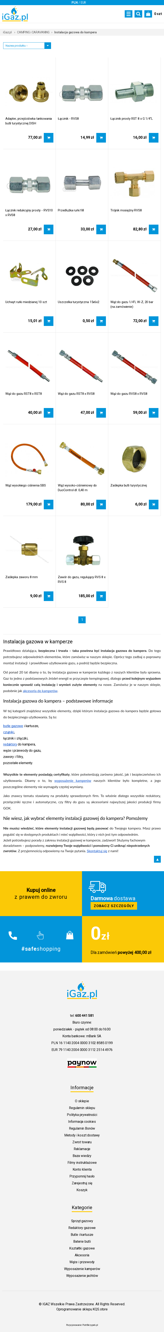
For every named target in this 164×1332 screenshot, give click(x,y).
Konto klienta (82, 1169)
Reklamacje (82, 1149)
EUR (83, 2)
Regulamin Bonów (82, 1128)
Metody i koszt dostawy (82, 1135)
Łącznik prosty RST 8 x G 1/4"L (131, 119)
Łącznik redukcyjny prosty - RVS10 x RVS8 (29, 212)
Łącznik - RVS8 (68, 119)
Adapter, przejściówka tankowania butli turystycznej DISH (28, 121)
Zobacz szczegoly (123, 893)
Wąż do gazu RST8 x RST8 (23, 394)
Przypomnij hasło (82, 1176)
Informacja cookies (82, 1122)
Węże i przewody (82, 1262)
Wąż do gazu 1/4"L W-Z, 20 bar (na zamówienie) (131, 304)
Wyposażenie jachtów (82, 1276)
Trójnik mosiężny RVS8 (126, 210)
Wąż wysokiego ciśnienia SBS (25, 485)
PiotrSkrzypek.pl (90, 1325)
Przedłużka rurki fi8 (71, 210)
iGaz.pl (7, 32)
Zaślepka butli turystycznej (128, 485)
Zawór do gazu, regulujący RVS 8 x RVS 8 (81, 579)
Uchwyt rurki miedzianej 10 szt (26, 302)
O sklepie (82, 1101)
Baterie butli (82, 1241)
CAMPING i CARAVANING (33, 32)
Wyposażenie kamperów (82, 1269)
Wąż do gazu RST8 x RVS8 (76, 394)
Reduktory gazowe (82, 1228)
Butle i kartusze (82, 1235)
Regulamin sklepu (82, 1108)
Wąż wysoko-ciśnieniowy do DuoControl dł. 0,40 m (77, 487)
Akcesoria (82, 1255)
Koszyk (82, 1190)
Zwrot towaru (82, 1142)
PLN (75, 2)
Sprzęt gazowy (82, 1221)
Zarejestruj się (82, 1183)
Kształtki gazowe (82, 1248)
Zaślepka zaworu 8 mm (21, 577)
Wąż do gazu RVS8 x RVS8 (128, 394)
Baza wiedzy (82, 1156)
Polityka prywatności (82, 1115)
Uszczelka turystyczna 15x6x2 (78, 302)
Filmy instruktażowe (82, 1163)
